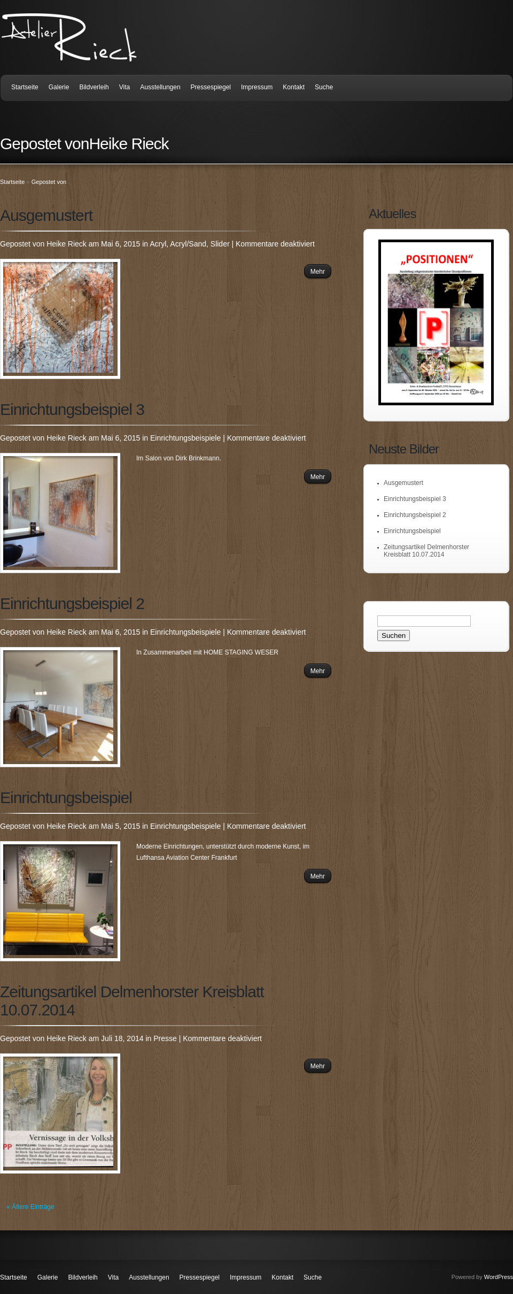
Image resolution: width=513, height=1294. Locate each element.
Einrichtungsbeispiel (66, 797)
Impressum (257, 87)
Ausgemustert (46, 215)
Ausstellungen (160, 87)
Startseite (24, 87)
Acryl (158, 244)
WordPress (498, 1277)
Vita (124, 87)
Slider (220, 244)
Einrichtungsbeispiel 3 (72, 409)
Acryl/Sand (188, 244)
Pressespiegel (211, 87)
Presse (165, 1038)
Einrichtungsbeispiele (185, 438)
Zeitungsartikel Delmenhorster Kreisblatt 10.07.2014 (426, 550)
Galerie (59, 87)
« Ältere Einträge (30, 1207)
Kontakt (294, 87)
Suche (324, 87)
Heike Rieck (66, 244)
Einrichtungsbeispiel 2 (72, 603)
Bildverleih (93, 87)
